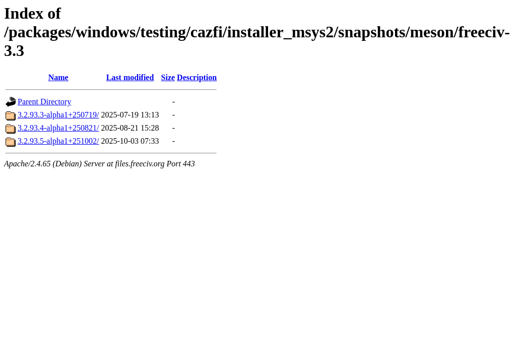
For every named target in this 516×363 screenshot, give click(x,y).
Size (168, 77)
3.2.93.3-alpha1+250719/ (58, 114)
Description (197, 77)
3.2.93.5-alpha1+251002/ (58, 141)
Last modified (130, 77)
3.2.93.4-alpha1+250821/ (58, 128)
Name (58, 77)
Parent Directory (44, 101)
